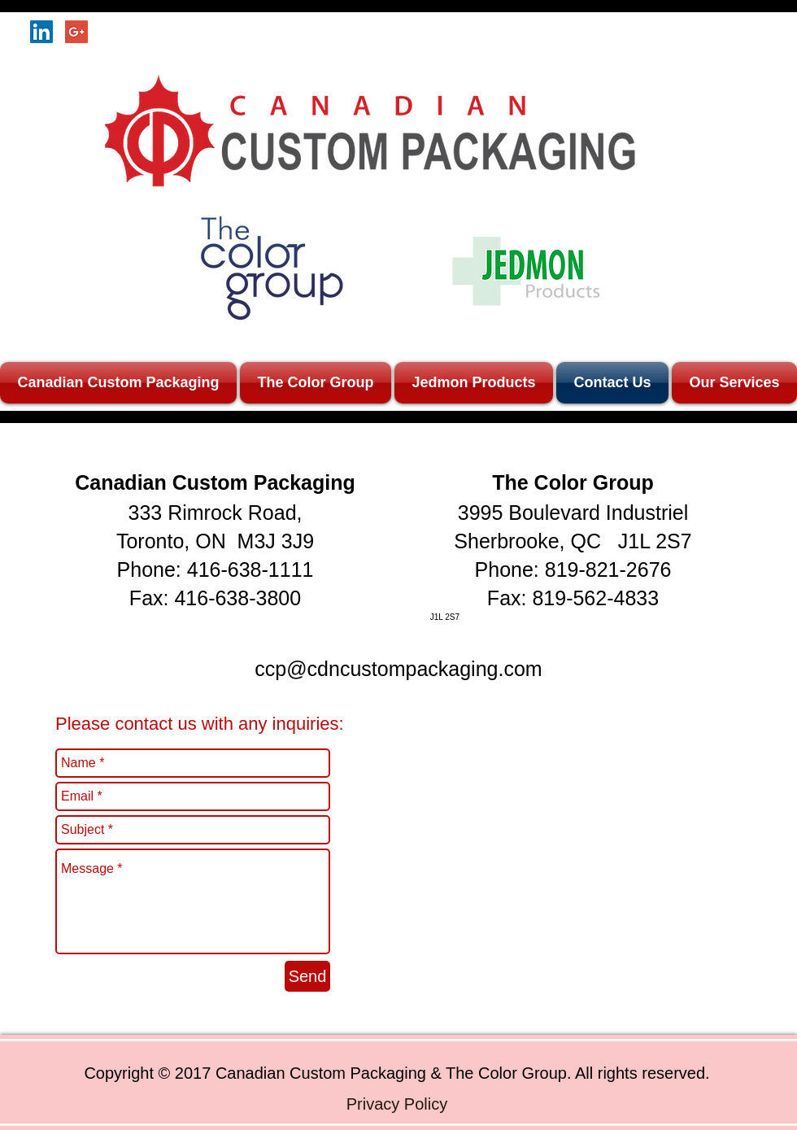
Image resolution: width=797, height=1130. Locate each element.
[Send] (307, 976)
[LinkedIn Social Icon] (41, 31)
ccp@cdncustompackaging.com (398, 668)
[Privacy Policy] (396, 1104)
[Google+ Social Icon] (76, 31)
